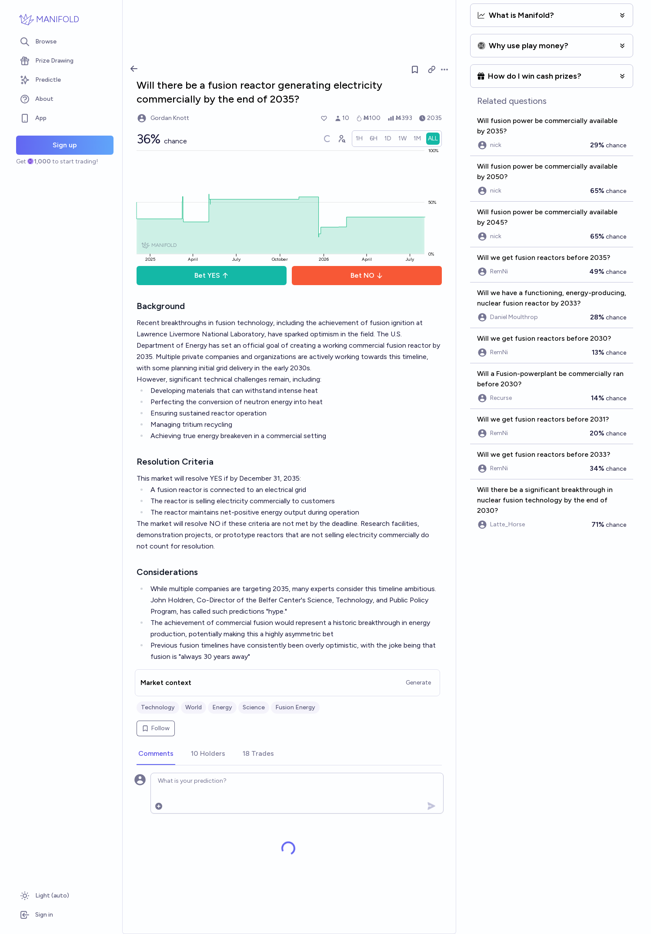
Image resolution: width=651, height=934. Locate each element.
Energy (222, 707)
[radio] (359, 139)
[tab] (156, 754)
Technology (158, 707)
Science (254, 707)
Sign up (65, 145)
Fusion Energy (295, 707)
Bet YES (211, 275)
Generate (418, 682)
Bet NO (367, 275)
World (193, 707)
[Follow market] (415, 69)
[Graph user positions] (341, 139)
